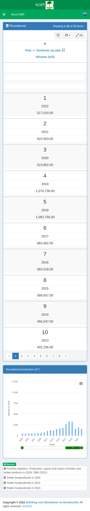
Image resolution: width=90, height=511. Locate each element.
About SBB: (18, 14)
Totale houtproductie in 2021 (22, 482)
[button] (4, 14)
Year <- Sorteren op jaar (43, 50)
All (79, 35)
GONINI (27, 506)
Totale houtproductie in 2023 (22, 488)
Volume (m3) (45, 57)
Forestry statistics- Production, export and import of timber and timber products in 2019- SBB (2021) (42, 470)
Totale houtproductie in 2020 (22, 477)
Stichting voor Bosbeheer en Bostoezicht (52, 502)
